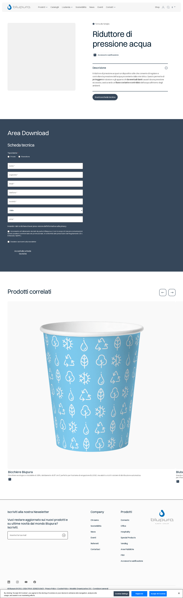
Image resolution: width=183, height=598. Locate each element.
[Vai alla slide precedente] (162, 292)
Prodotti (43, 7)
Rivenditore (24, 157)
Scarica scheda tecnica (105, 97)
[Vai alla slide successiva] (172, 292)
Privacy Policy (50, 588)
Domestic (125, 520)
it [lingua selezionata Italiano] (174, 7)
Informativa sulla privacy (56, 226)
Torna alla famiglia (101, 24)
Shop (157, 7)
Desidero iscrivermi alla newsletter (21, 242)
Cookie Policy (62, 588)
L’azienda (67, 7)
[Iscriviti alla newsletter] (64, 535)
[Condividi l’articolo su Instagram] (17, 582)
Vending (124, 543)
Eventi (100, 7)
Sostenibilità (81, 7)
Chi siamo (95, 520)
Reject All (139, 594)
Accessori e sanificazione (132, 561)
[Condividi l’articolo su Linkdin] (8, 582)
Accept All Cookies (158, 594)
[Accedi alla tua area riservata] (163, 7)
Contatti (111, 7)
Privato (11, 157)
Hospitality (125, 532)
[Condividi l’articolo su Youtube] (26, 582)
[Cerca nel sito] (168, 7)
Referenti (95, 543)
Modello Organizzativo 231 (81, 588)
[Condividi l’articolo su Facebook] (34, 582)
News (91, 7)
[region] (91, 593)
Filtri (123, 555)
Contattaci (95, 549)
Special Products (128, 537)
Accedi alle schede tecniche (22, 252)
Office (123, 526)
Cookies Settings (121, 594)
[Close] (179, 593)
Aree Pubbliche (127, 549)
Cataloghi (54, 7)
